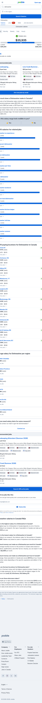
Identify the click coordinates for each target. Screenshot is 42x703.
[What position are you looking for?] (21, 7)
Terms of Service (9, 512)
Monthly (5, 31)
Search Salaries (21, 16)
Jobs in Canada (6, 669)
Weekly (12, 31)
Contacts (4, 659)
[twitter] (11, 675)
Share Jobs (17, 655)
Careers (3, 664)
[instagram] (7, 675)
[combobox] (4, 684)
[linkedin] (15, 675)
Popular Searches (33, 652)
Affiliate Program (19, 658)
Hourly (23, 31)
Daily (18, 31)
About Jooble (5, 650)
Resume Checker (33, 663)
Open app (37, 2)
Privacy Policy (5, 693)
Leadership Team (6, 656)
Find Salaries (31, 658)
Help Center (5, 667)
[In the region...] (21, 12)
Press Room (5, 661)
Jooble (12, 699)
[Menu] (2, 2)
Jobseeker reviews (33, 655)
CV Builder (31, 661)
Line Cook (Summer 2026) (30, 67)
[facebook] (3, 675)
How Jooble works (7, 653)
